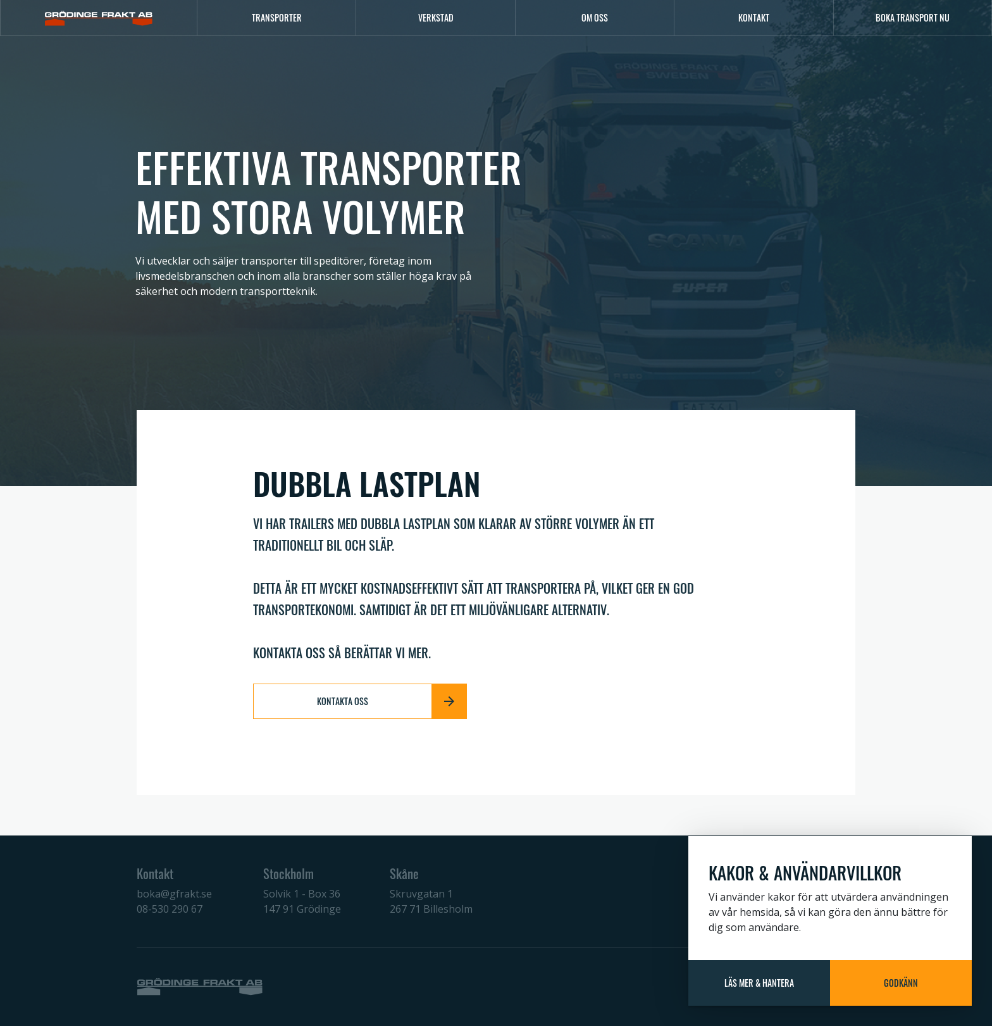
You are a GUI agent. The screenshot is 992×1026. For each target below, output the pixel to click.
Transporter (277, 17)
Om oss (594, 17)
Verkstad (436, 17)
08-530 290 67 (169, 909)
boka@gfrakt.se (174, 894)
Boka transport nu (913, 17)
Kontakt (753, 17)
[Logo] (98, 18)
